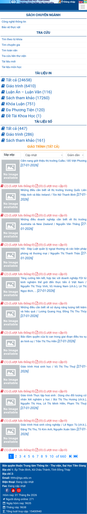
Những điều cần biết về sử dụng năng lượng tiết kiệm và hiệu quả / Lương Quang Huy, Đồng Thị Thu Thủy (53, 312)
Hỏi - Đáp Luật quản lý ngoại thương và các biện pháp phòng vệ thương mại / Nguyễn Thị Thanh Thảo (53, 253)
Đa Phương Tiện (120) (23, 110)
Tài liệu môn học (12, 67)
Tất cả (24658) (16, 80)
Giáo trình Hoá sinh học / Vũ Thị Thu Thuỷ (53, 368)
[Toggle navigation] (83, 6)
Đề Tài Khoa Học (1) (21, 116)
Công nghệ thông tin (14, 21)
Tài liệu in (43, 73)
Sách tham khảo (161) (23, 140)
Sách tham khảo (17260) (25, 98)
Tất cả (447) (14, 128)
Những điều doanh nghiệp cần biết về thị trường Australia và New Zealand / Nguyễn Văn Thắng (53, 224)
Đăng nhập (68, 1)
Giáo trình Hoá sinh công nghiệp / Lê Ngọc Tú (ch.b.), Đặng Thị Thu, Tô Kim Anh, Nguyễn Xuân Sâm (53, 429)
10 (52, 456)
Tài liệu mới (9, 61)
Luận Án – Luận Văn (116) (26, 92)
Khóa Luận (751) (18, 104)
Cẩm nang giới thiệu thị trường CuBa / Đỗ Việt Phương (53, 163)
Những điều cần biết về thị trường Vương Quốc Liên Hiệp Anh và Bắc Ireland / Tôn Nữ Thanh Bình (53, 195)
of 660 (61, 456)
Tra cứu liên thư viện (14, 56)
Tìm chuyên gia (11, 44)
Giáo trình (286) (17, 134)
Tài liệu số (43, 121)
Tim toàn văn (9, 50)
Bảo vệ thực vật (11, 27)
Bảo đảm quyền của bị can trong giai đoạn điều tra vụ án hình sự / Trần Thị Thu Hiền (53, 339)
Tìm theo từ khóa (12, 39)
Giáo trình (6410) (18, 86)
